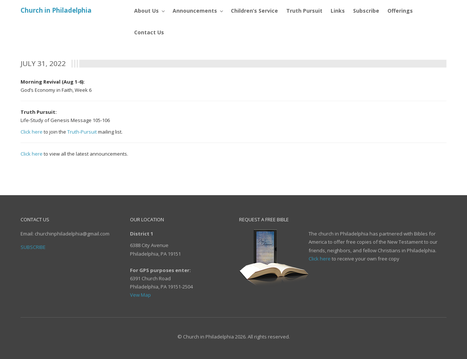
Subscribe (33, 247)
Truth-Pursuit (82, 131)
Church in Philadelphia (56, 10)
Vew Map (140, 294)
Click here (32, 131)
